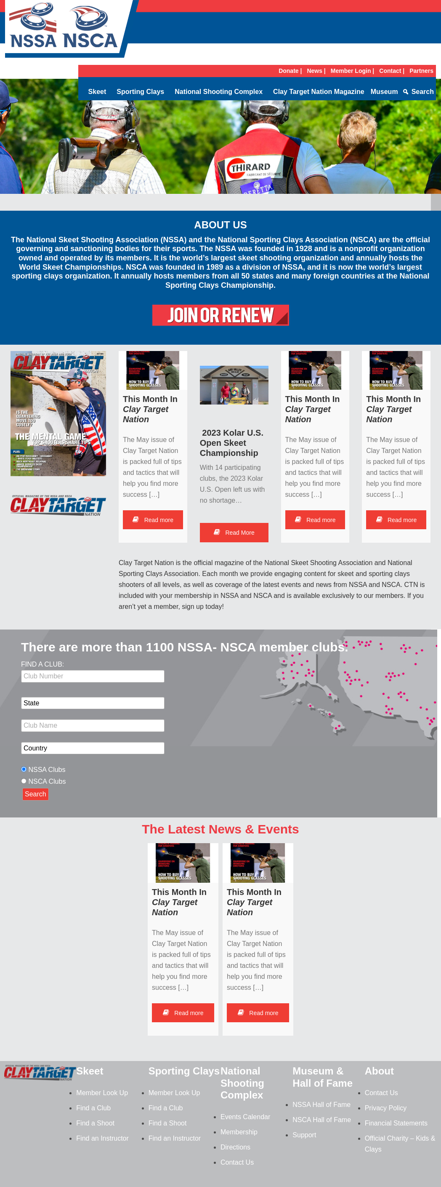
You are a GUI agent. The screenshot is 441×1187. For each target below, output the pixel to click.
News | (316, 70)
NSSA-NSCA (72, 31)
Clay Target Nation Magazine (318, 91)
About (379, 1071)
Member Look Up (102, 1092)
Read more (153, 520)
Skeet (97, 91)
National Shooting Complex (219, 91)
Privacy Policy (386, 1108)
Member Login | (352, 70)
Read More (234, 532)
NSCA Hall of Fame (321, 1119)
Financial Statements (396, 1123)
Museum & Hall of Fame (322, 1077)
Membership (239, 1132)
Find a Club (93, 1108)
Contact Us (237, 1162)
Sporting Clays (140, 91)
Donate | (290, 70)
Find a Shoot (95, 1123)
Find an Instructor (102, 1138)
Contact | (391, 70)
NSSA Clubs (46, 769)
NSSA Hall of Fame (321, 1104)
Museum (384, 91)
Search (423, 91)
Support (304, 1135)
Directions (235, 1147)
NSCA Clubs (47, 781)
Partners (421, 70)
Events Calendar (245, 1116)
